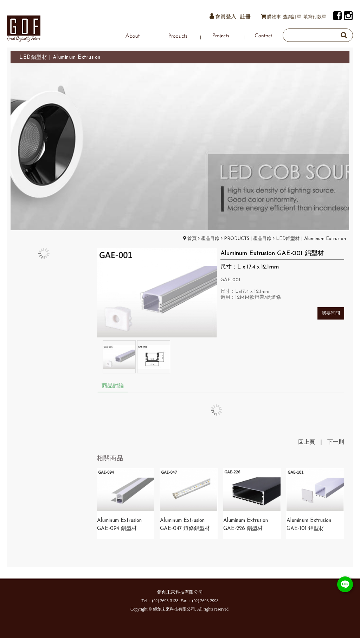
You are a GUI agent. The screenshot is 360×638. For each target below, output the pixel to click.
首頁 (192, 238)
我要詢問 (331, 313)
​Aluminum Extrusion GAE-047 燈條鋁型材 (185, 524)
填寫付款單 (314, 17)
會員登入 (225, 17)
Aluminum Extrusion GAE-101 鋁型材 (309, 524)
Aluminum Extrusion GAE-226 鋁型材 (245, 524)
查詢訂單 (292, 17)
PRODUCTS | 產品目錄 (247, 238)
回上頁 (306, 442)
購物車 (274, 17)
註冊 (245, 17)
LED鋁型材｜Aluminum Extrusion (311, 238)
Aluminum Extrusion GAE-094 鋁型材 (119, 524)
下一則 (335, 442)
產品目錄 (210, 238)
